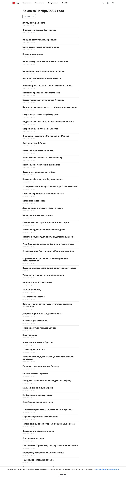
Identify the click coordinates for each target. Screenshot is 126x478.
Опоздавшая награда (33, 438)
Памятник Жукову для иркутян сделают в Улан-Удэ (48, 237)
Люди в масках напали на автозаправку (42, 157)
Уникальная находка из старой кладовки (43, 275)
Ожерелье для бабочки (34, 143)
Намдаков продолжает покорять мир (41, 93)
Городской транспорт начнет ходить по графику (46, 380)
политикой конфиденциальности (107, 469)
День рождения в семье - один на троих (42, 208)
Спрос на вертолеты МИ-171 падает (40, 416)
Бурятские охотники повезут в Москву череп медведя (49, 107)
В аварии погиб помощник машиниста (41, 78)
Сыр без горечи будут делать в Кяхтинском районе (48, 251)
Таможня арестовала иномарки (38, 460)
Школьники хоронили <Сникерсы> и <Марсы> (46, 136)
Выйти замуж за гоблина (34, 320)
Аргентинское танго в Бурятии (37, 342)
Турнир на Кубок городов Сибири (39, 328)
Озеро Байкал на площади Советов (40, 129)
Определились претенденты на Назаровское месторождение (45, 259)
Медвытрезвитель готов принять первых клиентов (48, 121)
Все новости (39, 3)
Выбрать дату (29, 16)
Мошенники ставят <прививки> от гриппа (43, 71)
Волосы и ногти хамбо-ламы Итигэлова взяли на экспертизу (47, 305)
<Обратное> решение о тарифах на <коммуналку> (47, 409)
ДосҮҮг (64, 3)
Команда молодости (32, 54)
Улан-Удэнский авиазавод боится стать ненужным (48, 244)
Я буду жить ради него (33, 23)
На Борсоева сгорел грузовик (37, 395)
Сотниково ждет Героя (33, 201)
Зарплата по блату (31, 289)
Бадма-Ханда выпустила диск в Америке (43, 100)
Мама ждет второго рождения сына (40, 47)
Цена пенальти (29, 335)
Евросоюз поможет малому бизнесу (40, 366)
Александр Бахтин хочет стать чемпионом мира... (47, 85)
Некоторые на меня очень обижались (41, 165)
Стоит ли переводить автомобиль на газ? (43, 193)
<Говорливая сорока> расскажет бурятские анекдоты (50, 186)
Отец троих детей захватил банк (39, 172)
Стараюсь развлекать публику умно (40, 114)
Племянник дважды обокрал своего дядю (43, 229)
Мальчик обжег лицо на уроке (37, 388)
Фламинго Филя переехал (35, 373)
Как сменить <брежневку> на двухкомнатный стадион (50, 445)
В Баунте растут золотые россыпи (39, 40)
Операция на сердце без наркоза (39, 30)
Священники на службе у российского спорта (45, 222)
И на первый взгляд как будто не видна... (43, 179)
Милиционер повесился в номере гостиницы (45, 61)
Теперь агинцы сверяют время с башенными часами (48, 424)
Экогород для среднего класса (38, 431)
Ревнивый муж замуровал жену (38, 150)
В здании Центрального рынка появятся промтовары (49, 268)
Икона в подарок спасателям (37, 282)
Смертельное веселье (33, 297)
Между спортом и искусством (37, 215)
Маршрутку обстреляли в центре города (43, 452)
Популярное (27, 3)
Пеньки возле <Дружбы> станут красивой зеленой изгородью (48, 357)
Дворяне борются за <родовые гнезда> (42, 313)
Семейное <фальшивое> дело (37, 402)
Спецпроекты (53, 3)
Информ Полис (16, 3)
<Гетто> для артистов (33, 349)
